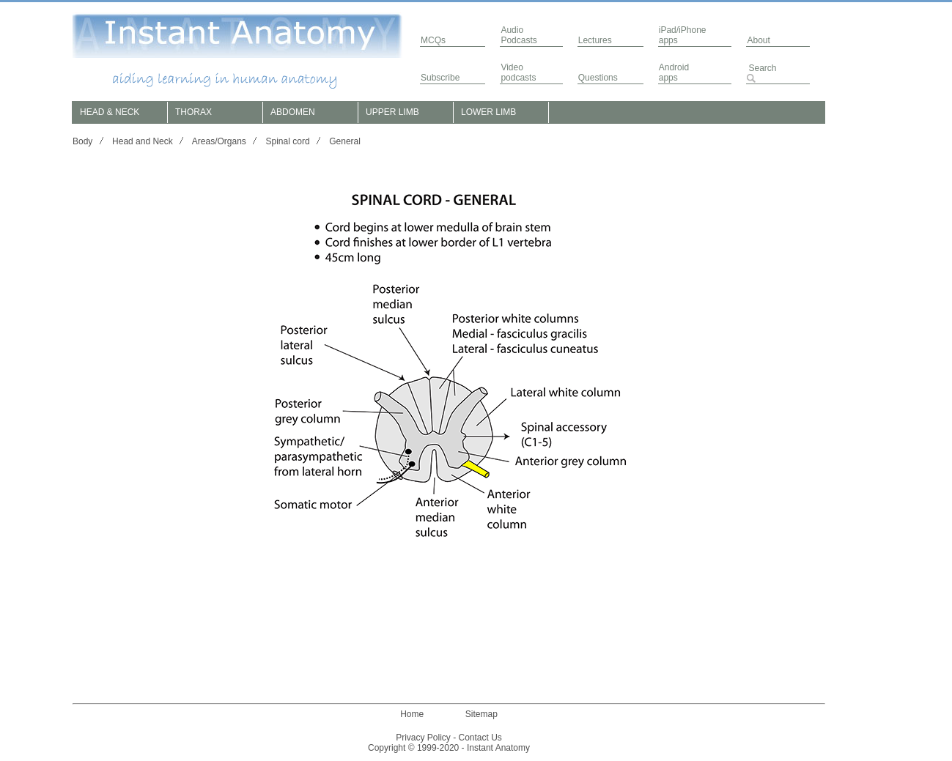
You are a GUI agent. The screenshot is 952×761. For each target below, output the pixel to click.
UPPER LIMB (392, 112)
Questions (598, 78)
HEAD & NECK (109, 112)
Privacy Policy (423, 737)
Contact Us (480, 737)
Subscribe (440, 78)
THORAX (193, 112)
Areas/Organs (219, 141)
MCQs (433, 40)
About (758, 40)
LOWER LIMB (488, 112)
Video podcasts (518, 72)
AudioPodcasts (518, 35)
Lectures (595, 40)
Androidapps (674, 72)
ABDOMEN (292, 112)
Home (412, 714)
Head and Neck (142, 141)
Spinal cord (288, 141)
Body (82, 141)
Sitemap (481, 714)
